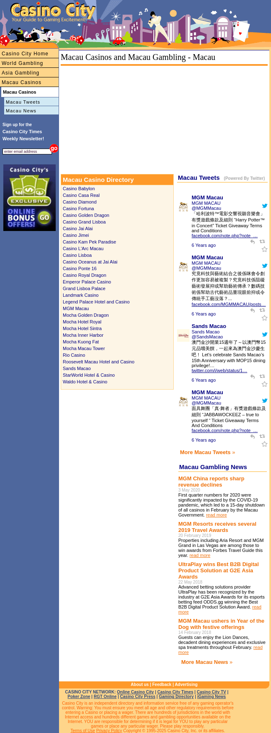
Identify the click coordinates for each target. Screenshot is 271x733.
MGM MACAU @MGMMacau (206, 206)
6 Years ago (204, 245)
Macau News (21, 110)
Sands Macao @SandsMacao (207, 334)
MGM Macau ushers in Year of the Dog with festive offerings (221, 624)
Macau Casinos (22, 82)
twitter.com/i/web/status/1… (219, 370)
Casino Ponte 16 (79, 268)
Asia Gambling (20, 73)
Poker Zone (79, 696)
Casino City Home (25, 54)
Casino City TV (211, 692)
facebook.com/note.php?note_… (225, 235)
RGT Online (105, 696)
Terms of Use (83, 730)
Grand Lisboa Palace (84, 288)
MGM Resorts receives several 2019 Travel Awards (217, 527)
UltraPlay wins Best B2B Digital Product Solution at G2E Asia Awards (218, 570)
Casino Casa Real (81, 195)
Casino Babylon (79, 188)
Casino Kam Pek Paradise (89, 241)
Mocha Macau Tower (84, 348)
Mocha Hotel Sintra (82, 328)
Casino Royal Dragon (84, 275)
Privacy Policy (109, 730)
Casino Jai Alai (78, 228)
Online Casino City (135, 692)
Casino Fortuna (78, 208)
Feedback (161, 684)
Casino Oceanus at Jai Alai (90, 261)
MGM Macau (76, 308)
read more (216, 514)
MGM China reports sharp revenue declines (211, 481)
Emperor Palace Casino (87, 281)
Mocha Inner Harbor (83, 335)
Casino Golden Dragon (86, 215)
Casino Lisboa (77, 255)
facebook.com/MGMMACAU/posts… (229, 304)
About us (140, 684)
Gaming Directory (176, 696)
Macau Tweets (23, 101)
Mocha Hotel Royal (82, 321)
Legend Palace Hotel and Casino (96, 301)
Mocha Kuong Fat (81, 341)
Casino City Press (137, 696)
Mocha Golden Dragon (86, 315)
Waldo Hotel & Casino (85, 381)
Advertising (186, 684)
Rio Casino (74, 355)
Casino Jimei (76, 235)
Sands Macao (77, 368)
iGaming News (211, 696)
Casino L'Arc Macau (83, 248)
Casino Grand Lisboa (84, 221)
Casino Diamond (79, 201)
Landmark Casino (81, 295)
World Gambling (22, 63)
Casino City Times (176, 692)
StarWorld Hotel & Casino (89, 375)
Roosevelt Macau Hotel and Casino (98, 361)
